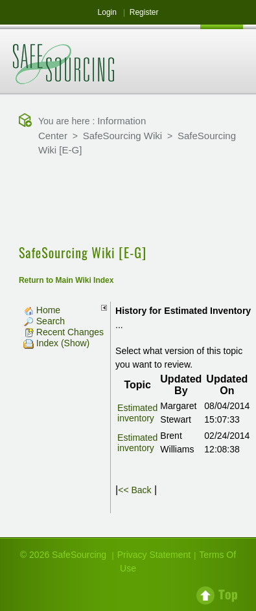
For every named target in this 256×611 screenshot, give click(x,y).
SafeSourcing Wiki (123, 135)
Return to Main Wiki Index (66, 280)
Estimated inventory (137, 413)
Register (144, 12)
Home (41, 310)
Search (44, 321)
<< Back (134, 490)
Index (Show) (56, 343)
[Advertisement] (128, 202)
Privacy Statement (154, 555)
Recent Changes (63, 332)
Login (107, 12)
